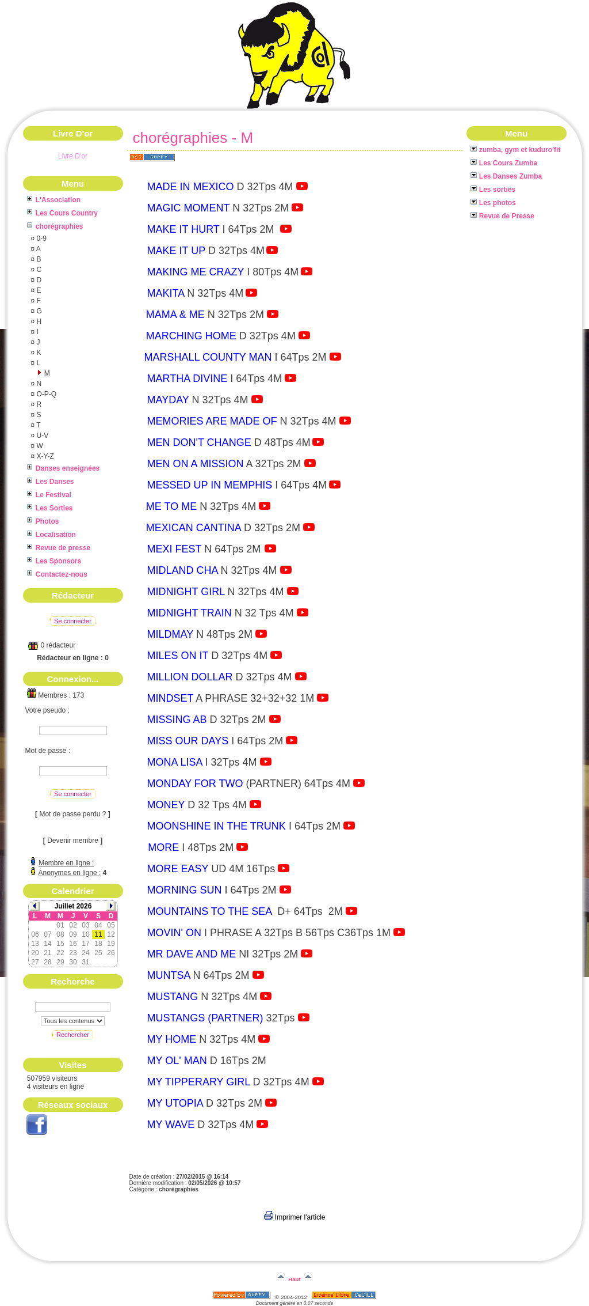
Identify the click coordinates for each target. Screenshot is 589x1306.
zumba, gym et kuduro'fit (516, 150)
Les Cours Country (62, 213)
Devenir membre (72, 840)
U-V (41, 435)
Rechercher (72, 1034)
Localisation (51, 535)
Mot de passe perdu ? (72, 814)
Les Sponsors (54, 561)
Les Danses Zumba (506, 176)
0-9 (41, 238)
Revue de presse (59, 548)
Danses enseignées (63, 468)
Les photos (493, 203)
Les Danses (50, 482)
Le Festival (49, 495)
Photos (43, 521)
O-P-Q (45, 394)
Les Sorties (50, 508)
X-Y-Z (44, 456)
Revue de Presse (502, 216)
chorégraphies (55, 226)
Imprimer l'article (295, 1217)
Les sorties (493, 190)
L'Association (54, 200)
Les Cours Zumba (504, 163)
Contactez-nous (57, 574)
